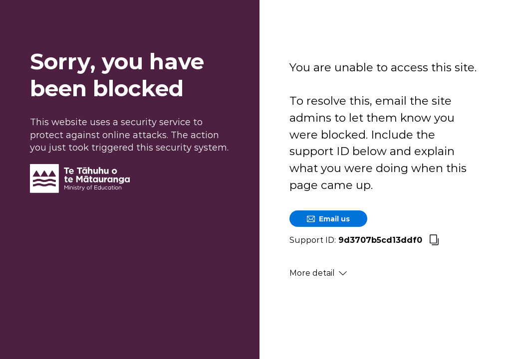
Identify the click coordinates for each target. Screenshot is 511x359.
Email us (328, 218)
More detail (318, 273)
